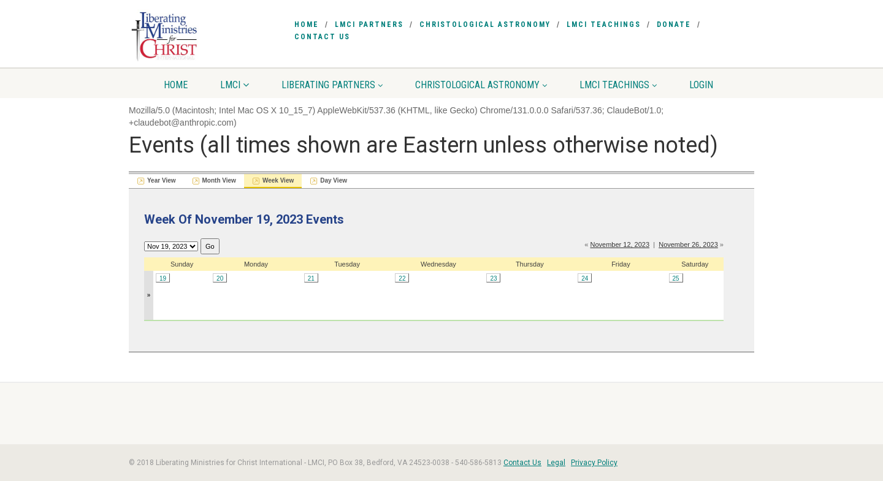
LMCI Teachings (604, 24)
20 (219, 278)
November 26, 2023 (688, 244)
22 (402, 278)
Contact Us (322, 36)
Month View (219, 180)
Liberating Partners (332, 85)
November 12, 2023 (619, 244)
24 (584, 278)
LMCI (234, 85)
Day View (333, 180)
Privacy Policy (594, 462)
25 (676, 278)
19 (162, 278)
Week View (278, 180)
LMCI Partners (369, 24)
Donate (674, 24)
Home (306, 24)
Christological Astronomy (485, 24)
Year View (161, 180)
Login (701, 85)
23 (493, 278)
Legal (556, 462)
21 (311, 278)
